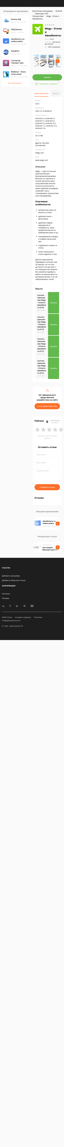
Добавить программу (11, 576)
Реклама (5, 598)
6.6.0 (49, 39)
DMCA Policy (7, 617)
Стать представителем (47, 406)
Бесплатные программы (42, 11)
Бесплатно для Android (52, 43)
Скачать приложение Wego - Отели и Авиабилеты (41, 301)
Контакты (6, 594)
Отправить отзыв (47, 487)
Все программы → (15, 83)
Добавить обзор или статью (13, 580)
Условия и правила (23, 617)
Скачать (47, 77)
